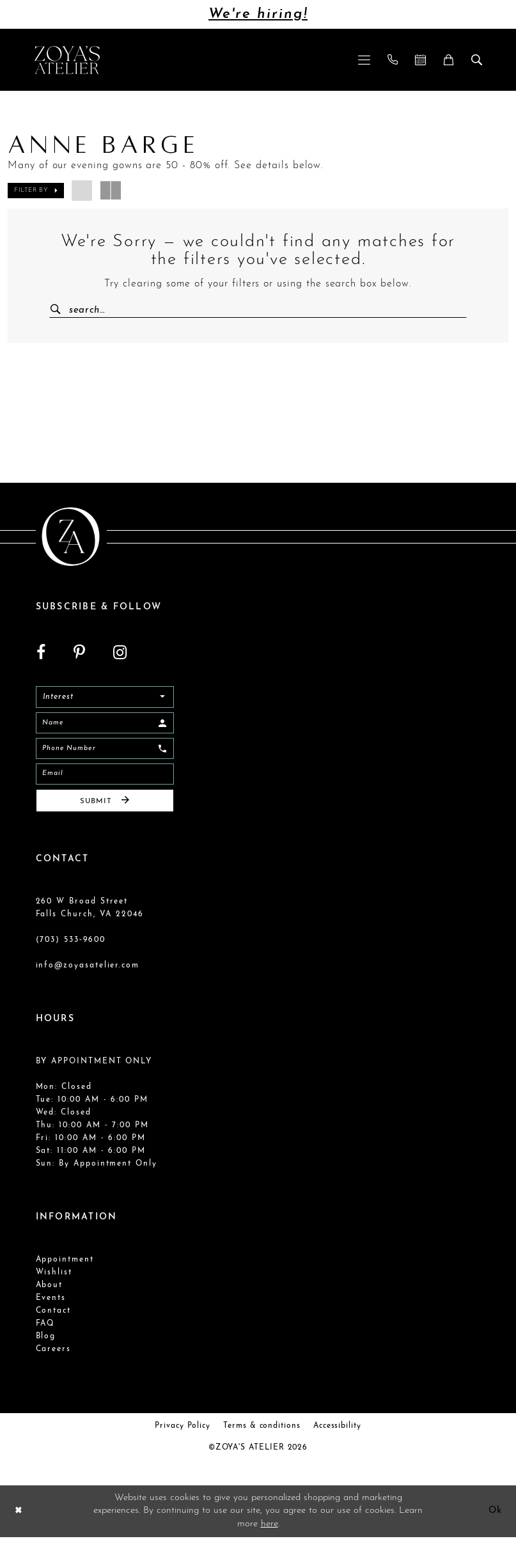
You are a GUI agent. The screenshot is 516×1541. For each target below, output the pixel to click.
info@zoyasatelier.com (88, 969)
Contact (54, 1314)
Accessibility (337, 1430)
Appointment (65, 1263)
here (269, 1527)
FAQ (46, 1327)
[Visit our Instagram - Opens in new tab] (120, 653)
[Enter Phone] (105, 751)
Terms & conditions (262, 1430)
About (49, 1289)
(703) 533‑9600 (71, 944)
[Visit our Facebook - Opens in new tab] (41, 653)
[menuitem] (364, 60)
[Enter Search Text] (258, 310)
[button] (364, 60)
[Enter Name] (105, 724)
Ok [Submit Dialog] (494, 1514)
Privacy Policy (182, 1430)
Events (51, 1302)
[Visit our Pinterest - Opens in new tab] (79, 653)
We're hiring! (258, 14)
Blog (46, 1340)
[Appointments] (420, 59)
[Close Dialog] (19, 1515)
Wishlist (54, 1276)
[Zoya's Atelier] (67, 59)
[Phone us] (392, 59)
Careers (54, 1353)
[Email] (105, 777)
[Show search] (476, 59)
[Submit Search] (60, 310)
